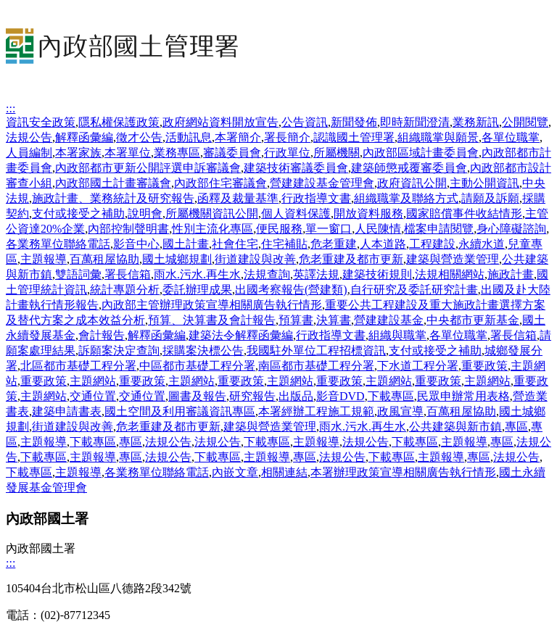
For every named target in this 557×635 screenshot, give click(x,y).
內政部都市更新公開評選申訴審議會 (148, 168)
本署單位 (127, 152)
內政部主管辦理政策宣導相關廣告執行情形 (212, 305)
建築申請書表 (67, 411)
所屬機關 (336, 152)
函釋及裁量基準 (237, 198)
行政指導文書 (316, 198)
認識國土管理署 (354, 137)
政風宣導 (400, 411)
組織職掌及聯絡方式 (406, 198)
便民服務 (279, 229)
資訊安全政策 (40, 122)
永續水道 (481, 244)
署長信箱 (127, 274)
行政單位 (287, 152)
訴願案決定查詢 (119, 350)
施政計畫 (510, 274)
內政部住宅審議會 (220, 183)
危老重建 (333, 244)
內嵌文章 (235, 472)
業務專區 (177, 152)
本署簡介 (238, 137)
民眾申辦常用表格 (463, 396)
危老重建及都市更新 (351, 259)
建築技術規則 (377, 274)
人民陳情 (378, 229)
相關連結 (284, 472)
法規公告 (29, 137)
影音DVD (340, 396)
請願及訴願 (490, 198)
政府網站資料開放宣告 (220, 122)
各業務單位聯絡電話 (58, 244)
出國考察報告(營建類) (291, 289)
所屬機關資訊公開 (211, 213)
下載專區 (391, 396)
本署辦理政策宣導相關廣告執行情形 (403, 472)
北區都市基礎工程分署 (78, 366)
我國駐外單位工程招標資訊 (316, 350)
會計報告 (101, 335)
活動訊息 (188, 137)
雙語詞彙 (78, 274)
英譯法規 (316, 274)
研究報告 (252, 396)
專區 (516, 426)
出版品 (295, 396)
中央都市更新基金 (472, 320)
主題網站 (93, 381)
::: (10, 108)
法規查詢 (267, 274)
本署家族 (78, 152)
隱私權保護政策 (119, 122)
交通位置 (93, 396)
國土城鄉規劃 (177, 259)
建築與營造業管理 (452, 259)
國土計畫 (185, 244)
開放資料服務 (368, 213)
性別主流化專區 (212, 229)
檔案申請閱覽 (439, 229)
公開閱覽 (525, 122)
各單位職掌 (511, 137)
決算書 (333, 320)
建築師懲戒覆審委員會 (409, 168)
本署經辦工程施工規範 (316, 411)
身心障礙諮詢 (511, 229)
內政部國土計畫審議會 (113, 183)
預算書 (295, 320)
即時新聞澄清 (415, 122)
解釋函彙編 (84, 137)
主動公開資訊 (484, 183)
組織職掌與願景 (438, 137)
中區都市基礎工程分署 (197, 366)
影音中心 (136, 244)
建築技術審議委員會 (296, 168)
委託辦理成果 (197, 289)
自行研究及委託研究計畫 (414, 289)
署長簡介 (287, 137)
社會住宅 (235, 244)
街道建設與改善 (255, 259)
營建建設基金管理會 (322, 183)
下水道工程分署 (417, 366)
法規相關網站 (449, 274)
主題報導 (43, 259)
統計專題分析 (125, 289)
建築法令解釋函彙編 (241, 335)
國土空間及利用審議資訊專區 (179, 411)
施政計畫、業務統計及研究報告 (113, 198)
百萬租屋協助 (104, 259)
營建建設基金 (389, 320)
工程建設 (432, 244)
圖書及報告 (197, 396)
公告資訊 (304, 122)
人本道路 (383, 244)
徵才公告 (139, 137)
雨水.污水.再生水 (197, 274)
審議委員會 (232, 152)
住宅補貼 (284, 244)
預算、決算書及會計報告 (212, 320)
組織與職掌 (397, 335)
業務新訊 (476, 122)
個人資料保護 (296, 213)
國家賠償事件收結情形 (464, 213)
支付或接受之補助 (78, 213)
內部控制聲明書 (128, 229)
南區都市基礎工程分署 (316, 366)
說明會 (145, 213)
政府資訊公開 (412, 183)
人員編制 (29, 152)
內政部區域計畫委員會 (421, 152)
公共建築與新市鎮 (455, 426)
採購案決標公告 (203, 350)
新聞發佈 (354, 122)
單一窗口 (328, 229)
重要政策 (484, 366)
